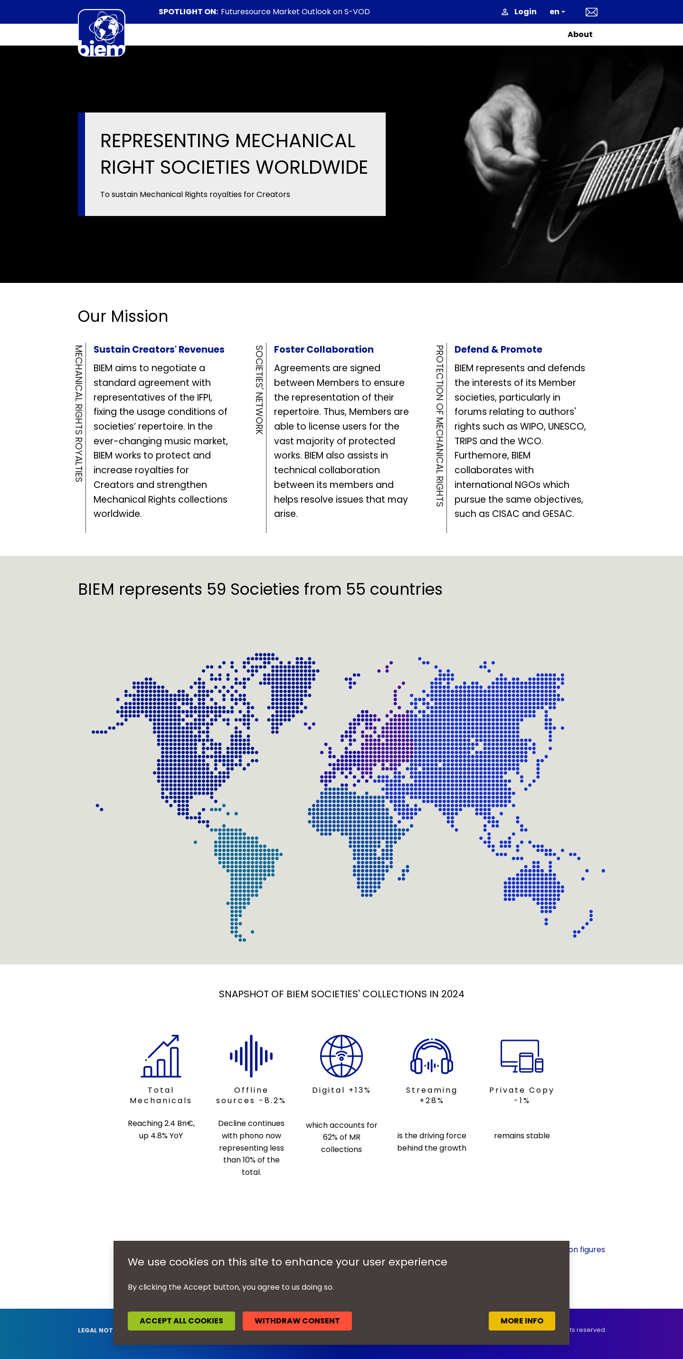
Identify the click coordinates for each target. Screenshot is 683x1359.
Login (525, 11)
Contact (592, 12)
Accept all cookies (181, 1320)
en (555, 11)
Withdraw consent (297, 1320)
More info (522, 1320)
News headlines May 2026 (268, 12)
